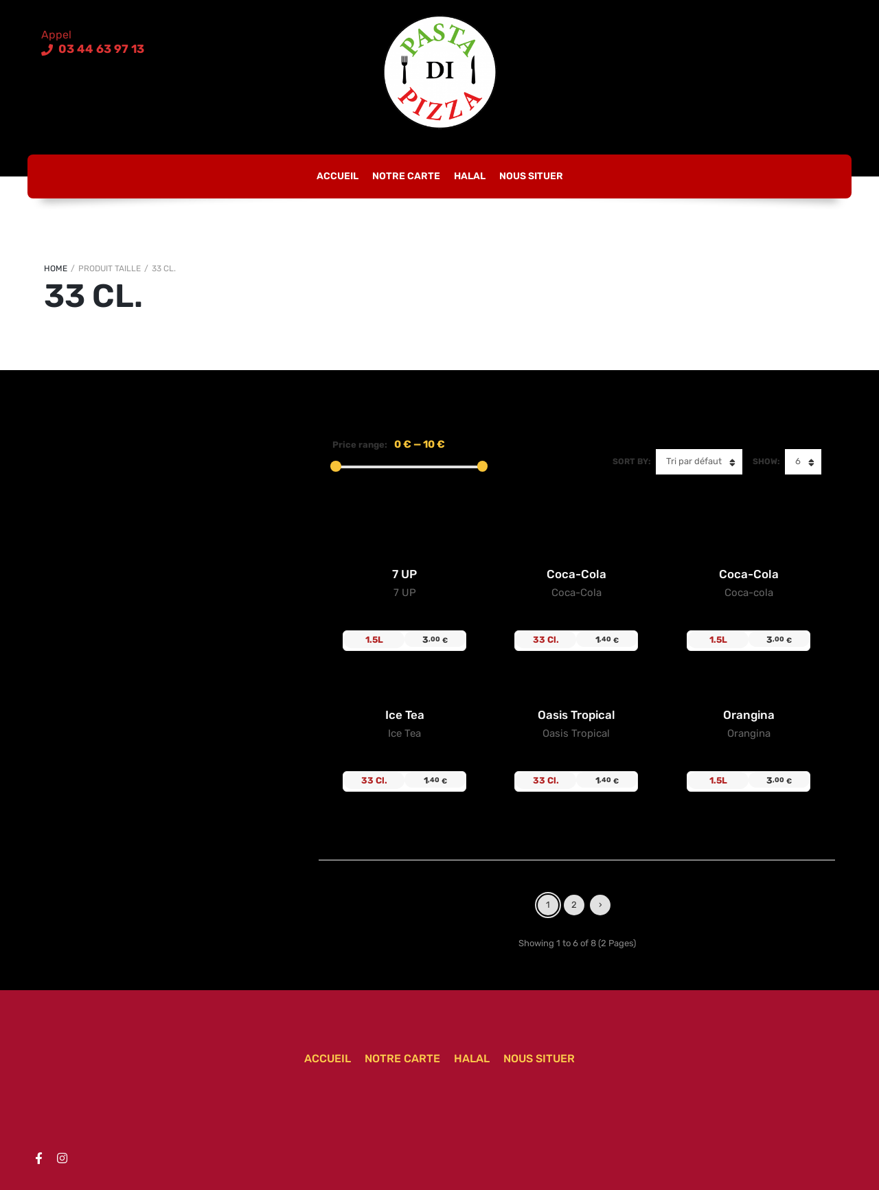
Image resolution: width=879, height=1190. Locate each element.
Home (55, 268)
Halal (470, 176)
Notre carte (406, 176)
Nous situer (531, 176)
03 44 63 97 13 (100, 49)
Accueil (337, 176)
